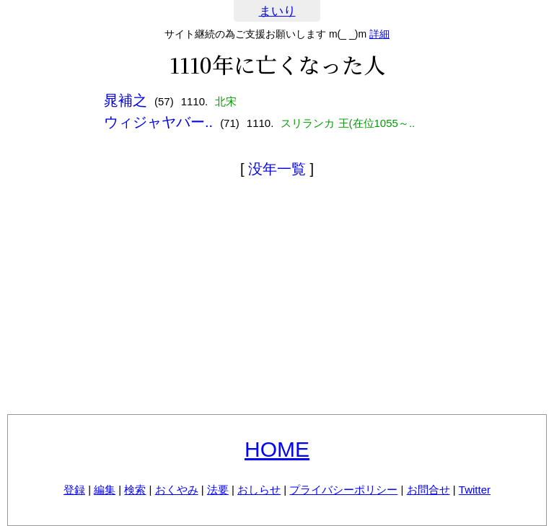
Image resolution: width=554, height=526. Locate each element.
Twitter (475, 489)
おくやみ (176, 489)
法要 (218, 489)
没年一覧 (277, 169)
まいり (277, 11)
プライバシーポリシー (343, 489)
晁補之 (125, 100)
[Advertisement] (277, 299)
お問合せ (428, 489)
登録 (74, 489)
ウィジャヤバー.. (158, 122)
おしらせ (259, 489)
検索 (135, 489)
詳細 (379, 34)
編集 (104, 489)
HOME (277, 449)
